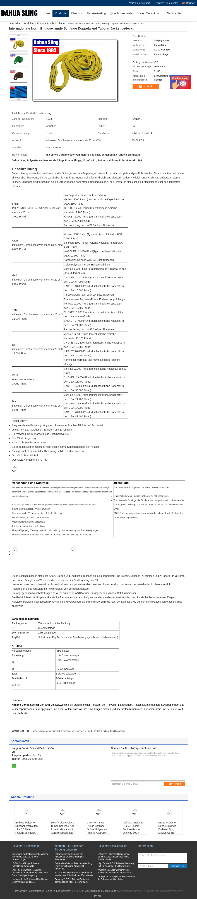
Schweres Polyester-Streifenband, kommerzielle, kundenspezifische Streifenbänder (114, 857)
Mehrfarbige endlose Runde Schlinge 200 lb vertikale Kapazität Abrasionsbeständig (62, 827)
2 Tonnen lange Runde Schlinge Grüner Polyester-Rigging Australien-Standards (97, 829)
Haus (47, 13)
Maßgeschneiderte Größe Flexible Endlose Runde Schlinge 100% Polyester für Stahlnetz (133, 831)
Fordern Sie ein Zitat (166, 3)
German (191, 3)
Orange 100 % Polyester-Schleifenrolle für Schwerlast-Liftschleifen (116, 878)
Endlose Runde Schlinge (50, 23)
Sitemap (95, 891)
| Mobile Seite (108, 891)
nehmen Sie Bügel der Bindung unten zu (68, 847)
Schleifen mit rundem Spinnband (108, 731)
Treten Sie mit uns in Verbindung (151, 13)
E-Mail (85, 891)
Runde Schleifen (39, 731)
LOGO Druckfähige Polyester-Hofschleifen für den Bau (26, 864)
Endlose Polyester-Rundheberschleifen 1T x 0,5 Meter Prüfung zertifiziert (26, 827)
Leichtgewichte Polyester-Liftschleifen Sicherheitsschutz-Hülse (29, 880)
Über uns (77, 13)
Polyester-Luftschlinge (25, 845)
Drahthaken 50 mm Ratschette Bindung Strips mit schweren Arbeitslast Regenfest (73, 866)
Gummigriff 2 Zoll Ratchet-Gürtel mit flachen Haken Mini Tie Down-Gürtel (72, 880)
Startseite (14, 23)
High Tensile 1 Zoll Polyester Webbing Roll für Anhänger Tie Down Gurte (116, 864)
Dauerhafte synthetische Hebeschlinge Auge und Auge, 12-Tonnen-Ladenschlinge (30, 857)
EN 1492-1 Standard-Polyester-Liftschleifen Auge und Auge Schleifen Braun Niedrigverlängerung (30, 873)
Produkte (60, 13)
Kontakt (148, 86)
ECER (97, 896)
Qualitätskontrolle (121, 13)
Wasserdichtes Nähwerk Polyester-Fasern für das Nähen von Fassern (114, 871)
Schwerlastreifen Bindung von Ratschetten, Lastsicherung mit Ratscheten (69, 857)
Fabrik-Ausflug (96, 13)
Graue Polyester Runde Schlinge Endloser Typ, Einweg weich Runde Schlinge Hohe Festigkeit (167, 831)
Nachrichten (174, 13)
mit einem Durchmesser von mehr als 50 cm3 (70, 731)
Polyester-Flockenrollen (112, 845)
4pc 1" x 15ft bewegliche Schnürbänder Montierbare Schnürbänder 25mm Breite (74, 874)
